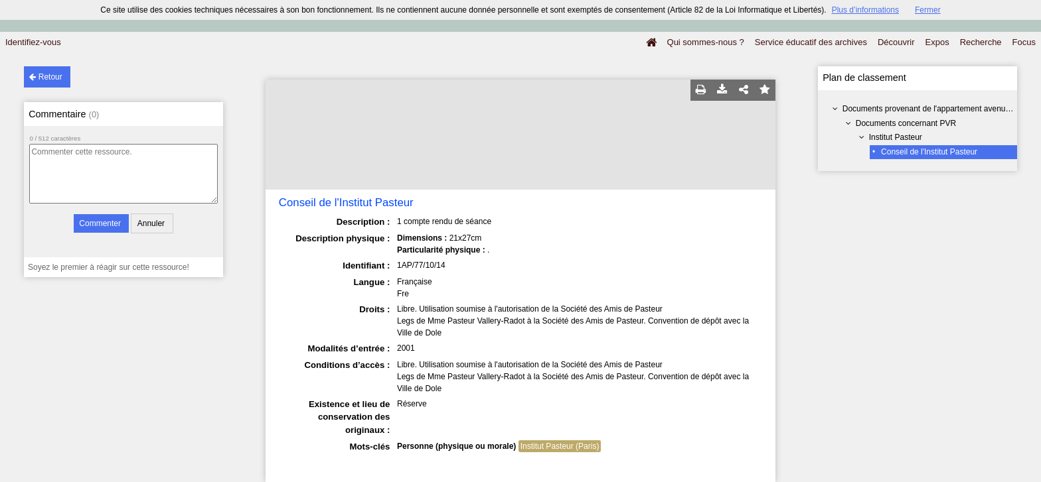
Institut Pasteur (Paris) (560, 446)
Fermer (928, 10)
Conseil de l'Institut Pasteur (929, 151)
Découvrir (896, 42)
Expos (937, 42)
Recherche (981, 42)
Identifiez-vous (33, 42)
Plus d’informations (865, 10)
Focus (1024, 42)
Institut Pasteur (895, 137)
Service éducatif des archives (811, 42)
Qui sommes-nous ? (705, 42)
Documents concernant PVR (906, 123)
